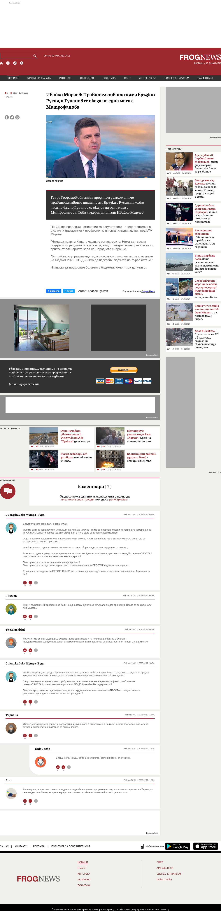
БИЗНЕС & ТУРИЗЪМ (177, 78)
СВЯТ (127, 78)
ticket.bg (165, 909)
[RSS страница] (22, 63)
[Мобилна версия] (152, 846)
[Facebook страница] (8, 63)
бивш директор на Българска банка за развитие (206, 163)
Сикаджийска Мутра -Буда (25, 514)
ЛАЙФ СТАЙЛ (205, 78)
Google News (148, 291)
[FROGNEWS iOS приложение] (205, 846)
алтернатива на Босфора (206, 290)
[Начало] (1, 63)
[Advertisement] (110, 24)
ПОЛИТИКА (109, 78)
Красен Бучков (98, 291)
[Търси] (35, 56)
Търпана (12, 714)
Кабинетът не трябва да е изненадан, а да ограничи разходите (205, 240)
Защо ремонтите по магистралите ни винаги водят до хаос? (207, 264)
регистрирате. (118, 499)
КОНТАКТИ (21, 846)
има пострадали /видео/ (207, 312)
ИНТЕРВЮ (65, 78)
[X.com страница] (15, 63)
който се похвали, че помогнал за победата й (206, 214)
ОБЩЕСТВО (87, 78)
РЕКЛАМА (39, 846)
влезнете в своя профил (77, 499)
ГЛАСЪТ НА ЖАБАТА (39, 78)
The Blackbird (15, 629)
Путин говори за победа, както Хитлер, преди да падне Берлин (206, 189)
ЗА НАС (4, 846)
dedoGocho (42, 748)
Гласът (82, 868)
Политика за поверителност (70, 846)
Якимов (11, 595)
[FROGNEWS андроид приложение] (177, 846)
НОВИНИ (13, 78)
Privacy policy (107, 909)
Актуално (84, 879)
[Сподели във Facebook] (7, 117)
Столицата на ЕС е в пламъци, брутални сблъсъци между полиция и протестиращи (207, 340)
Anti (8, 780)
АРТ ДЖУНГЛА (147, 78)
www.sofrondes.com (149, 909)
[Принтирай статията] (17, 117)
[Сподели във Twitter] (12, 117)
